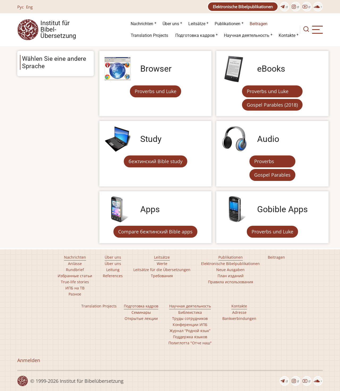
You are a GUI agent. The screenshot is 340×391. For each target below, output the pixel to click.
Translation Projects (149, 35)
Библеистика (190, 312)
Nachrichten (142, 23)
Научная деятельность (246, 35)
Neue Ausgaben (230, 269)
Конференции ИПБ (190, 324)
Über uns (171, 23)
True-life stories (75, 281)
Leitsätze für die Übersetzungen (161, 269)
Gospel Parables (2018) (272, 105)
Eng (29, 7)
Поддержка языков (190, 336)
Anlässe (75, 263)
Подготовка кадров (195, 35)
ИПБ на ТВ (74, 287)
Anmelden (28, 360)
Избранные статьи (75, 275)
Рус (20, 7)
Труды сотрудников (190, 318)
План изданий (231, 275)
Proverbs (264, 161)
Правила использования (230, 281)
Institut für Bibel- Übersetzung (58, 29)
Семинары (141, 312)
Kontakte (287, 35)
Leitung (113, 269)
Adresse (239, 312)
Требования (162, 275)
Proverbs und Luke (155, 91)
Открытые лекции (141, 318)
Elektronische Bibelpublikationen (243, 6)
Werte (162, 263)
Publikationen (227, 23)
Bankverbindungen (239, 318)
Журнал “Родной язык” (189, 330)
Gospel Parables (272, 175)
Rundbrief (75, 269)
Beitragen (258, 23)
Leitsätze (196, 23)
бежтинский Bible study (155, 161)
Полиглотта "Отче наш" (190, 342)
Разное (75, 294)
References (113, 275)
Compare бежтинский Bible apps (155, 231)
